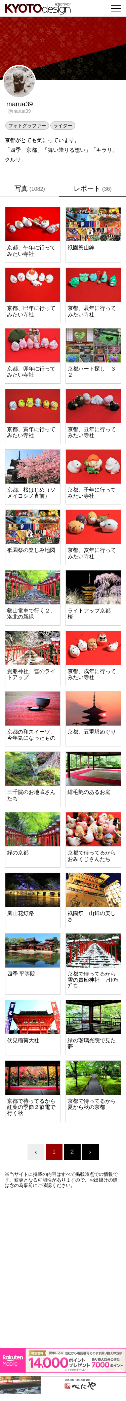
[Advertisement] (63, 1268)
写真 (29, 188)
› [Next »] (90, 1152)
